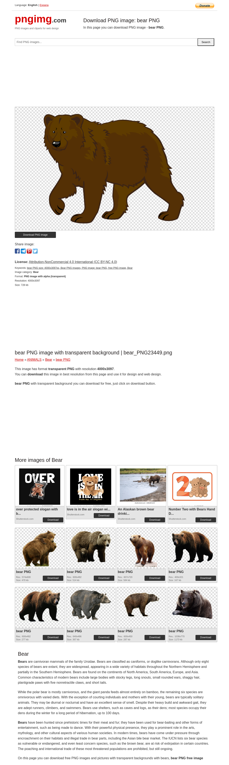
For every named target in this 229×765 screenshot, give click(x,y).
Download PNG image (35, 234)
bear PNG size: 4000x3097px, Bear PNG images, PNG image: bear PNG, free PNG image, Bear (80, 268)
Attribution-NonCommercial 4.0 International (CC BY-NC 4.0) (73, 262)
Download (52, 519)
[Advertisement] (114, 78)
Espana (44, 5)
